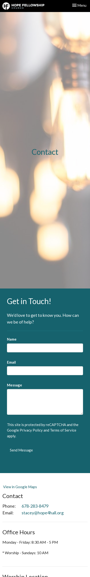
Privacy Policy (31, 430)
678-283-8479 (35, 506)
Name (12, 339)
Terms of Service (63, 430)
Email (11, 362)
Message (14, 385)
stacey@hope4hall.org (43, 512)
